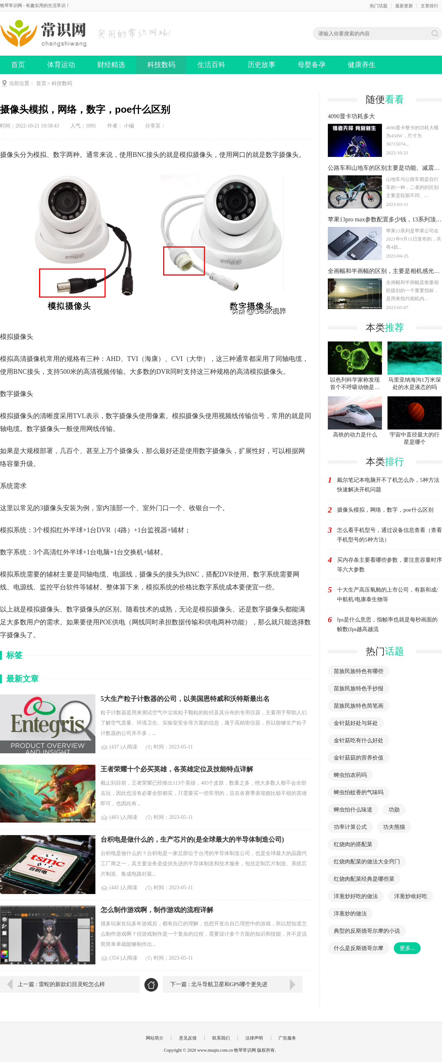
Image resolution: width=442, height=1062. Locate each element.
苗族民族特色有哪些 (358, 671)
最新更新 (404, 5)
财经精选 (111, 65)
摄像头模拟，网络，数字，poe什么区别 (385, 510)
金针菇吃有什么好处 (358, 740)
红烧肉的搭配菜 (353, 844)
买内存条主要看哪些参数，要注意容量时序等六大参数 (389, 564)
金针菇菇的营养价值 (358, 758)
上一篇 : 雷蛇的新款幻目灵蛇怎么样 (61, 984)
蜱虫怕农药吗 (350, 775)
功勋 (394, 810)
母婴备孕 (312, 65)
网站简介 (155, 1038)
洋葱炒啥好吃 (410, 896)
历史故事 (262, 65)
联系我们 (221, 1038)
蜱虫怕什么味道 (353, 810)
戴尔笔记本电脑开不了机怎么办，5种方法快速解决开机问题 (388, 485)
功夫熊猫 (394, 827)
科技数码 (161, 65)
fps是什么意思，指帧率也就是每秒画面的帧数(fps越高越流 (387, 624)
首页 (18, 65)
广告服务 (287, 1038)
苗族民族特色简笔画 (358, 706)
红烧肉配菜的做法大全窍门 (367, 862)
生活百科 (211, 65)
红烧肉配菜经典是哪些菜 (364, 879)
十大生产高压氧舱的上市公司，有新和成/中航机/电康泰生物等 (387, 594)
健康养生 (362, 65)
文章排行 (429, 5)
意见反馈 (188, 1038)
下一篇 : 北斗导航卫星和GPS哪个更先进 (218, 984)
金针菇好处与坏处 (356, 723)
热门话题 (378, 5)
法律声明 (254, 1038)
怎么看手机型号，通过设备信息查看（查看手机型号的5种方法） (389, 535)
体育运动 (61, 65)
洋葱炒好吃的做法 (356, 896)
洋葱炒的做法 (350, 913)
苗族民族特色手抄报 (358, 688)
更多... (407, 948)
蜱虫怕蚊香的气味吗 (358, 792)
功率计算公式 (350, 827)
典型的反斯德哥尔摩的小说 (367, 931)
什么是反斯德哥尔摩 (358, 948)
